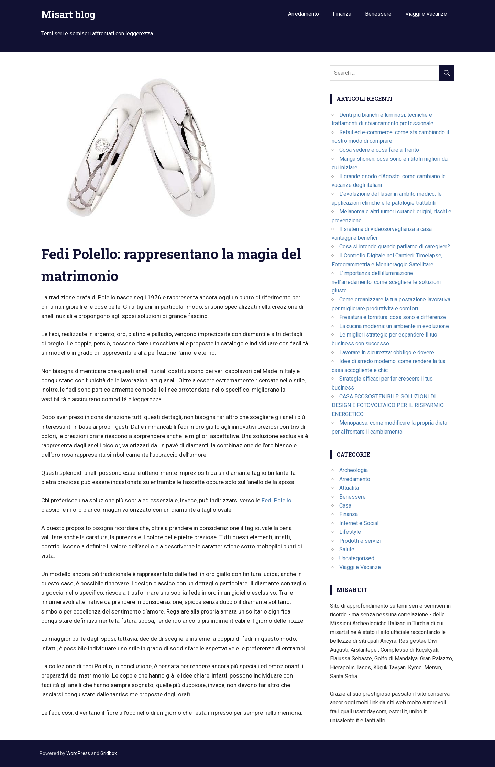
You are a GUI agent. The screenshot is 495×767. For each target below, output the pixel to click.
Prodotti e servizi (360, 540)
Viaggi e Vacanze (426, 14)
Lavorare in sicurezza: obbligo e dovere (386, 352)
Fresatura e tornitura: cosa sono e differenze (392, 317)
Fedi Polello (277, 500)
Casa (345, 505)
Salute (346, 549)
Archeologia (353, 470)
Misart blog (68, 14)
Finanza (342, 14)
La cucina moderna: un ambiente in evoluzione (394, 326)
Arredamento (303, 14)
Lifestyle (350, 532)
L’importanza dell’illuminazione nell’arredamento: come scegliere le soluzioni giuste (386, 282)
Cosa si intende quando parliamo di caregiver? (394, 246)
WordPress (78, 753)
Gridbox (108, 753)
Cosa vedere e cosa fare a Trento (379, 150)
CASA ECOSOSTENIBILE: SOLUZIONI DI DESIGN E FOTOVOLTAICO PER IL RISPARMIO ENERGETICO (388, 405)
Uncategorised (356, 558)
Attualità (349, 487)
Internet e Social (358, 523)
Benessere (378, 14)
